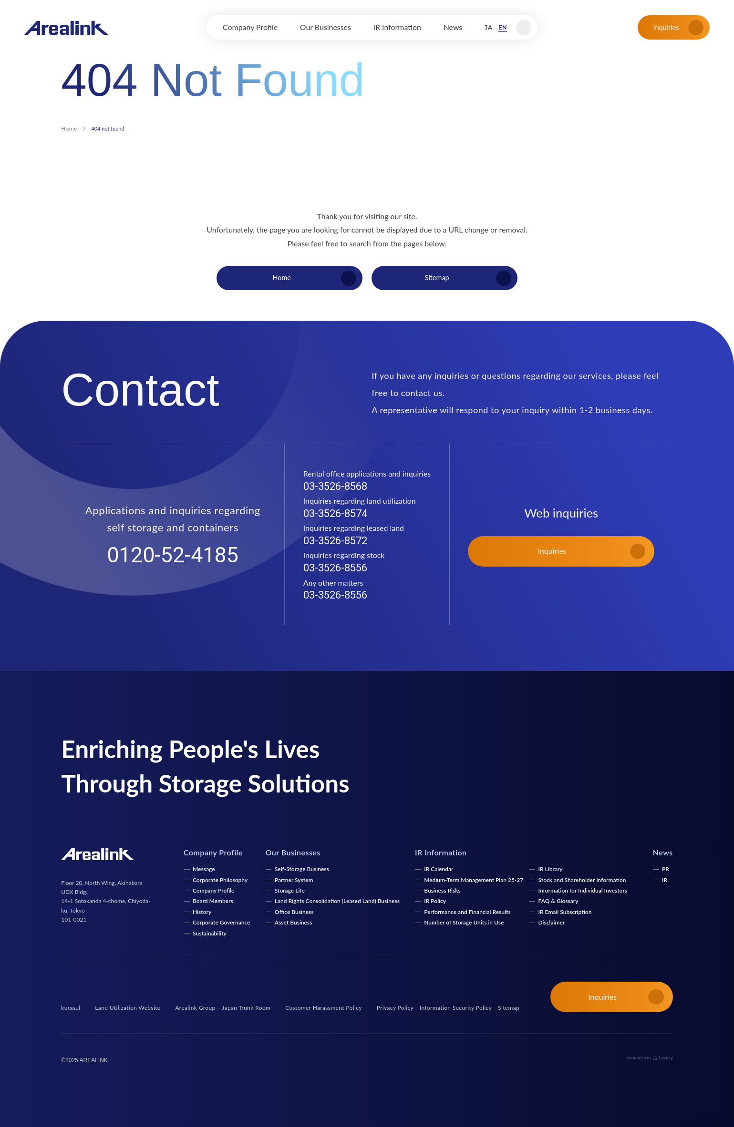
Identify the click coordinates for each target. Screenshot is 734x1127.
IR (664, 879)
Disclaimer (551, 922)
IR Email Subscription (565, 911)
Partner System (294, 879)
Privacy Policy (395, 1007)
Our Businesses (293, 852)
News (663, 852)
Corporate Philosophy (220, 879)
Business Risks (442, 890)
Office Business (294, 911)
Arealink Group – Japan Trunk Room (222, 1007)
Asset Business (293, 922)
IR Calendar (438, 869)
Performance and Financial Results (467, 911)
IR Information (441, 852)
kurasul (70, 1007)
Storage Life (290, 890)
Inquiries (678, 27)
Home (69, 128)
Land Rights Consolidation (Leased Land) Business (337, 900)
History (202, 911)
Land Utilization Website (127, 1007)
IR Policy (435, 900)
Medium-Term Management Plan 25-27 (473, 879)
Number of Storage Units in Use (464, 922)
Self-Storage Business (302, 869)
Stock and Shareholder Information (582, 879)
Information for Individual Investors (583, 890)
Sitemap (508, 1007)
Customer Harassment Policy (323, 1007)
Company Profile (214, 890)
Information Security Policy (456, 1007)
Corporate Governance (221, 922)
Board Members (213, 900)
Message (204, 869)
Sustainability (210, 933)
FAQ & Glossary (558, 900)
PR (665, 869)
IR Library (550, 869)
